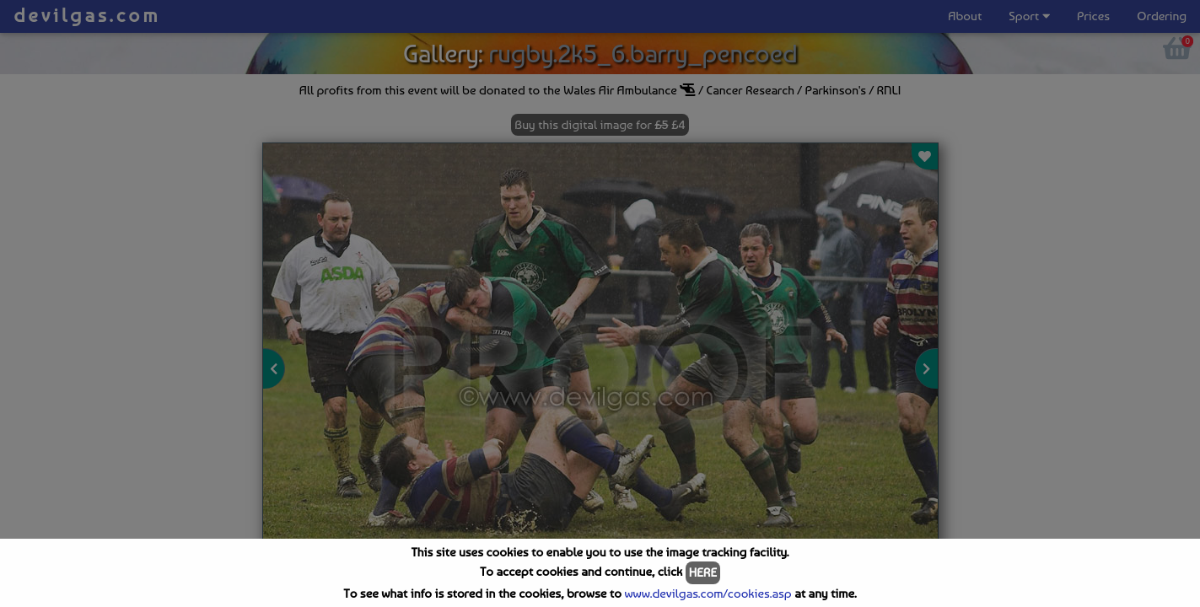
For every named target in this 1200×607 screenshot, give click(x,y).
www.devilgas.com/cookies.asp (707, 593)
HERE (703, 572)
